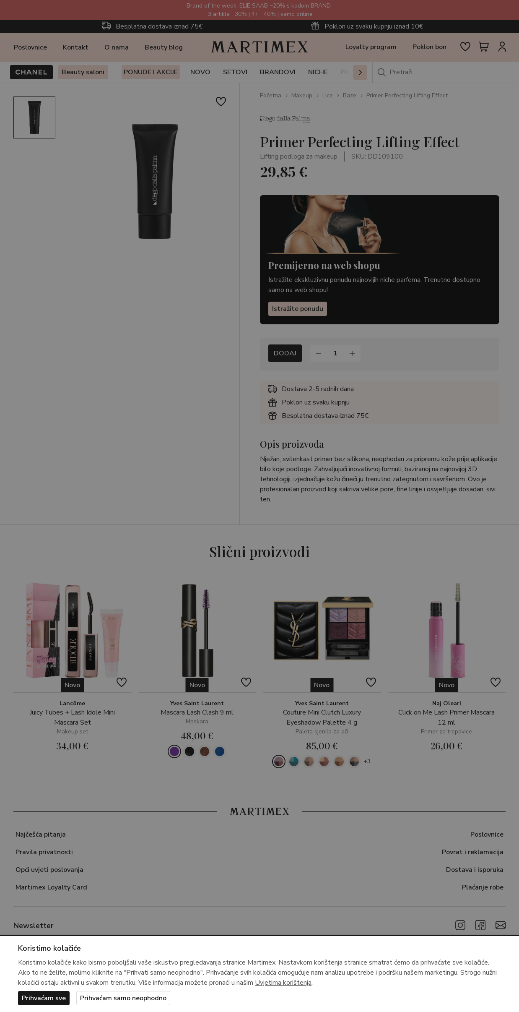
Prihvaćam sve (44, 998)
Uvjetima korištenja (283, 982)
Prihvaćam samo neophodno (123, 998)
